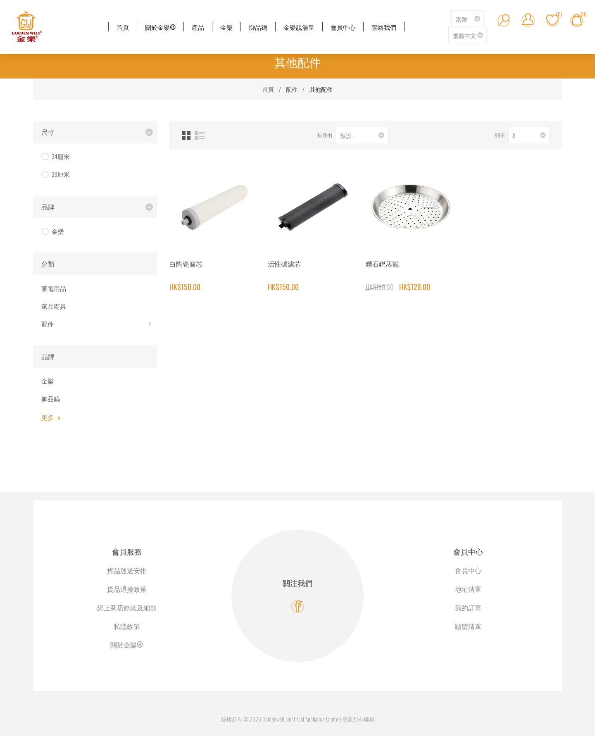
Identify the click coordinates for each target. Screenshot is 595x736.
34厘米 (61, 156)
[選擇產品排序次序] (362, 135)
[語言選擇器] (467, 35)
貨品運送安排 (127, 570)
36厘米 (61, 174)
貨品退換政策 (127, 589)
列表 (200, 135)
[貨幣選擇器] (467, 18)
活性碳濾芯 (284, 264)
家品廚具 (53, 305)
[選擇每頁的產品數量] (529, 135)
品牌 (48, 207)
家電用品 (53, 288)
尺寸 (48, 132)
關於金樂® (126, 645)
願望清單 (468, 626)
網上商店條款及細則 (127, 607)
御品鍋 (50, 398)
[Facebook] (297, 606)
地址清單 (468, 589)
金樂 (58, 231)
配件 (47, 323)
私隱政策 (127, 626)
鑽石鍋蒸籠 (382, 264)
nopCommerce (307, 709)
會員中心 (468, 570)
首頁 (268, 89)
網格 (186, 135)
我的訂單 (468, 607)
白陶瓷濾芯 (185, 264)
